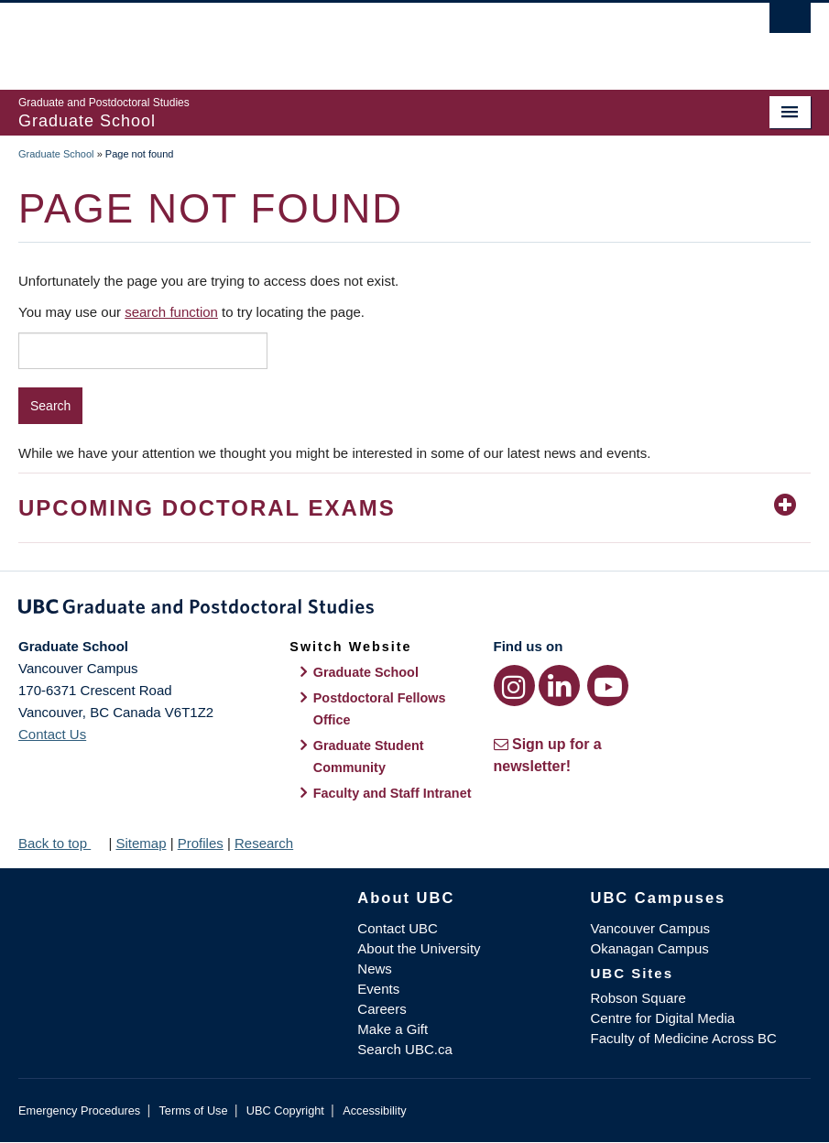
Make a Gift (392, 1029)
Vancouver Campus (650, 928)
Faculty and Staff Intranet (392, 793)
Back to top (61, 843)
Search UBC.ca (404, 1049)
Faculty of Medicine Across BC (683, 1038)
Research (264, 843)
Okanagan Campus (649, 948)
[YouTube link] (607, 685)
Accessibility (374, 1110)
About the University (418, 948)
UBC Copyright (285, 1110)
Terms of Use (192, 1110)
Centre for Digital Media (662, 1018)
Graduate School (56, 153)
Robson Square (637, 998)
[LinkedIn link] (559, 685)
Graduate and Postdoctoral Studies (414, 610)
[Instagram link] (514, 685)
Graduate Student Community (368, 756)
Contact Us (52, 734)
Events (378, 988)
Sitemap (140, 843)
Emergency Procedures (79, 1110)
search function (171, 312)
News (374, 968)
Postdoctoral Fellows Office (379, 709)
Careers (381, 1009)
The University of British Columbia (355, 37)
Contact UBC (397, 928)
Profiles (201, 843)
